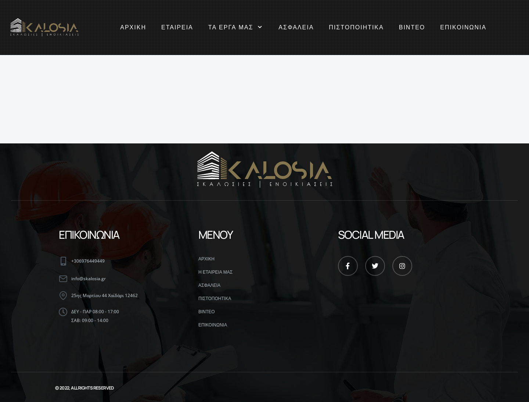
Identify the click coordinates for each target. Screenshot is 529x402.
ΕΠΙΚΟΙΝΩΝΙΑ (463, 27)
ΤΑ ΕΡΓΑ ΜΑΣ (236, 27)
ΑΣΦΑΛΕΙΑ (296, 27)
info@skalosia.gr (88, 278)
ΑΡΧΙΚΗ (133, 27)
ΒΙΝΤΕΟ (412, 27)
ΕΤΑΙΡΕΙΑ (177, 27)
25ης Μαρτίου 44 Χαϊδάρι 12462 (104, 295)
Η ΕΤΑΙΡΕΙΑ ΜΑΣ (215, 272)
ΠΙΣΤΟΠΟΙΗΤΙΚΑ (356, 27)
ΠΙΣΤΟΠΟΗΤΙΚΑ (214, 298)
